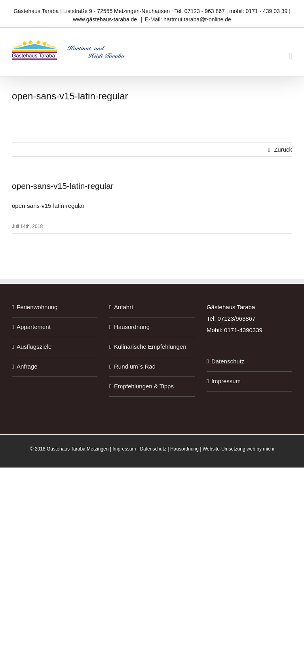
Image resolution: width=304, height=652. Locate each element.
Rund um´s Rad (135, 366)
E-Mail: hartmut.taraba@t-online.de (188, 19)
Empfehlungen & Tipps (144, 386)
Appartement (34, 326)
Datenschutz (227, 361)
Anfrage (27, 366)
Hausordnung (132, 326)
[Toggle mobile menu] (290, 56)
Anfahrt (123, 307)
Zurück (283, 149)
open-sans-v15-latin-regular (48, 205)
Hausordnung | (186, 449)
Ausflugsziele (34, 346)
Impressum (226, 381)
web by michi (260, 449)
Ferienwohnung (37, 307)
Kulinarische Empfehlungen (150, 346)
